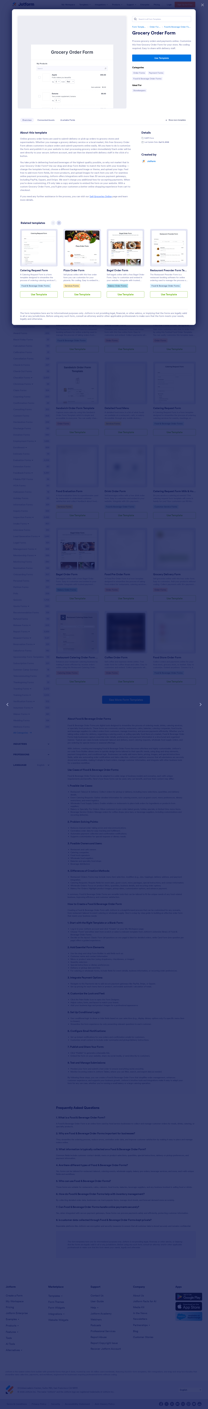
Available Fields (67, 120)
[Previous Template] (7, 704)
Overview (27, 120)
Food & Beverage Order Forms (177, 27)
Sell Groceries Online (101, 196)
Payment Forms (156, 72)
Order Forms (155, 27)
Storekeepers (140, 90)
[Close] (202, 4)
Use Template (161, 58)
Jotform (151, 161)
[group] (39, 266)
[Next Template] (200, 704)
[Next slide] (59, 223)
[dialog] (104, 704)
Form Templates (139, 27)
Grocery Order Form (153, 33)
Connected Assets (46, 120)
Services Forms (72, 285)
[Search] (135, 19)
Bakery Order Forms (117, 285)
